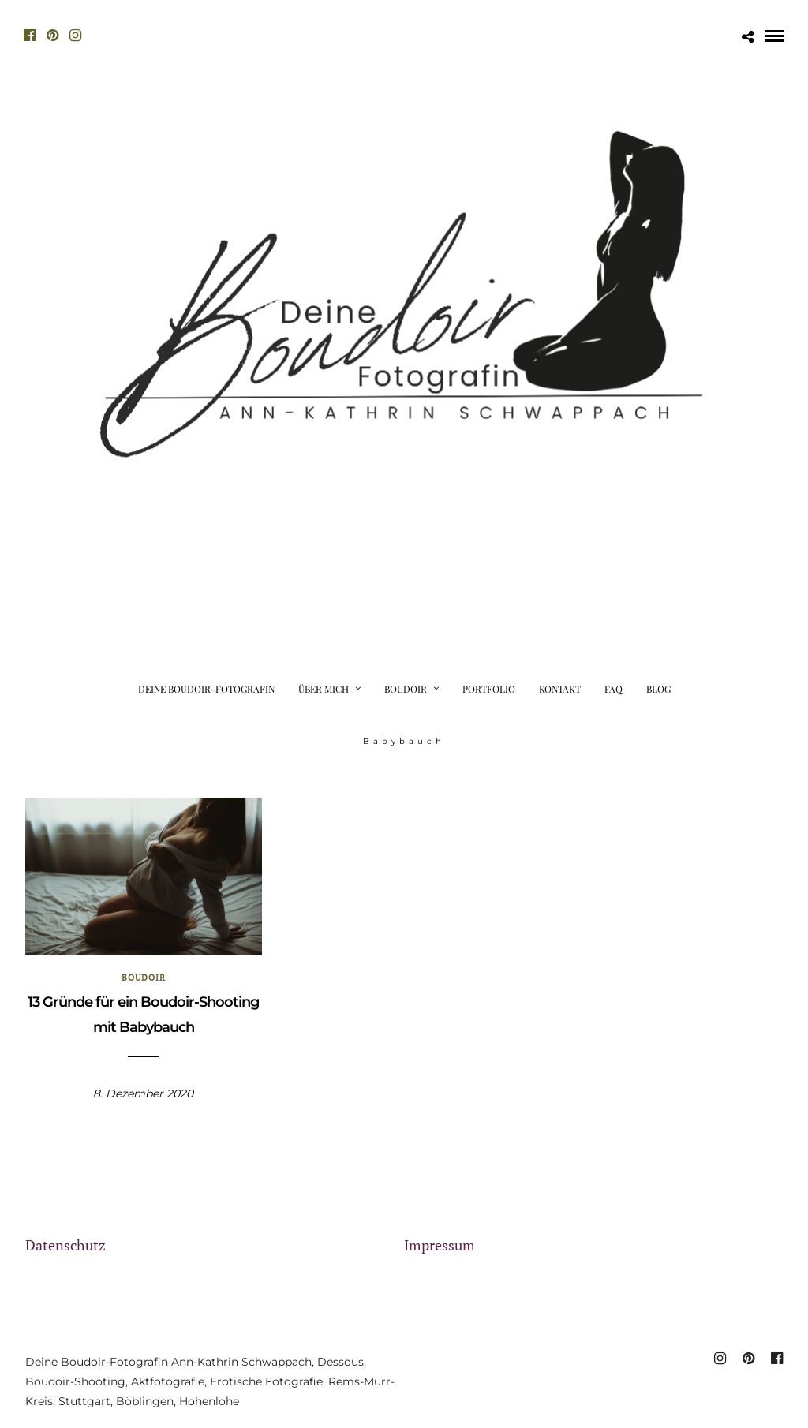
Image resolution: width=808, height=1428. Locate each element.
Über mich (323, 688)
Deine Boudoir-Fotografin (206, 688)
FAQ (613, 688)
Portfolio (488, 688)
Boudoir (405, 688)
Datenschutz (65, 1244)
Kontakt (560, 688)
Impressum (439, 1244)
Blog (658, 688)
